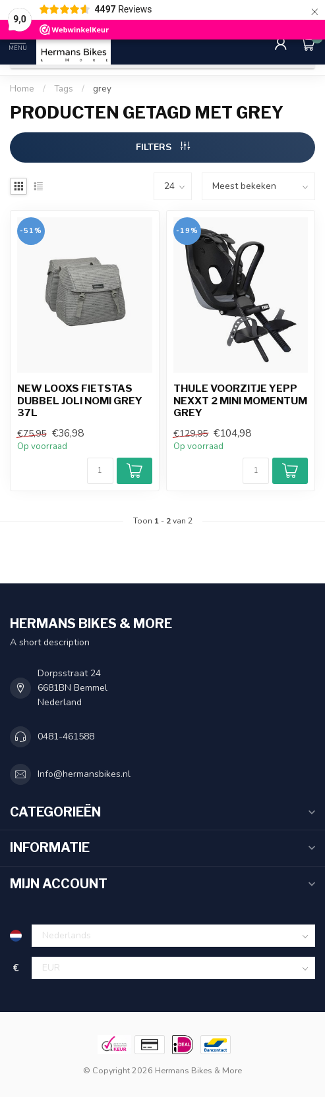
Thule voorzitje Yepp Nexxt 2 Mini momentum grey (240, 401)
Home (22, 89)
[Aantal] (100, 471)
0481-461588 (66, 736)
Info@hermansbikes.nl (84, 774)
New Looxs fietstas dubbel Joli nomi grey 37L (79, 401)
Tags (63, 89)
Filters (163, 147)
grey (102, 89)
